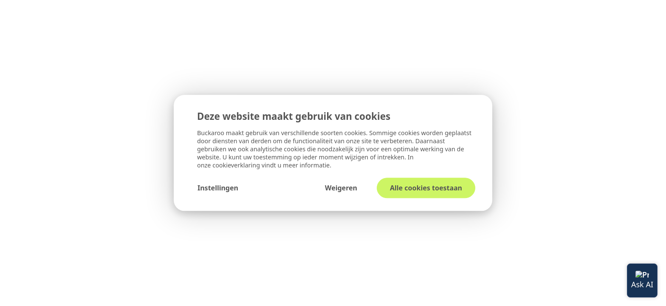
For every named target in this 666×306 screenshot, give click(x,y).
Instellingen (218, 188)
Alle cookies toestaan (426, 188)
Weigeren (341, 188)
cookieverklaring (237, 166)
